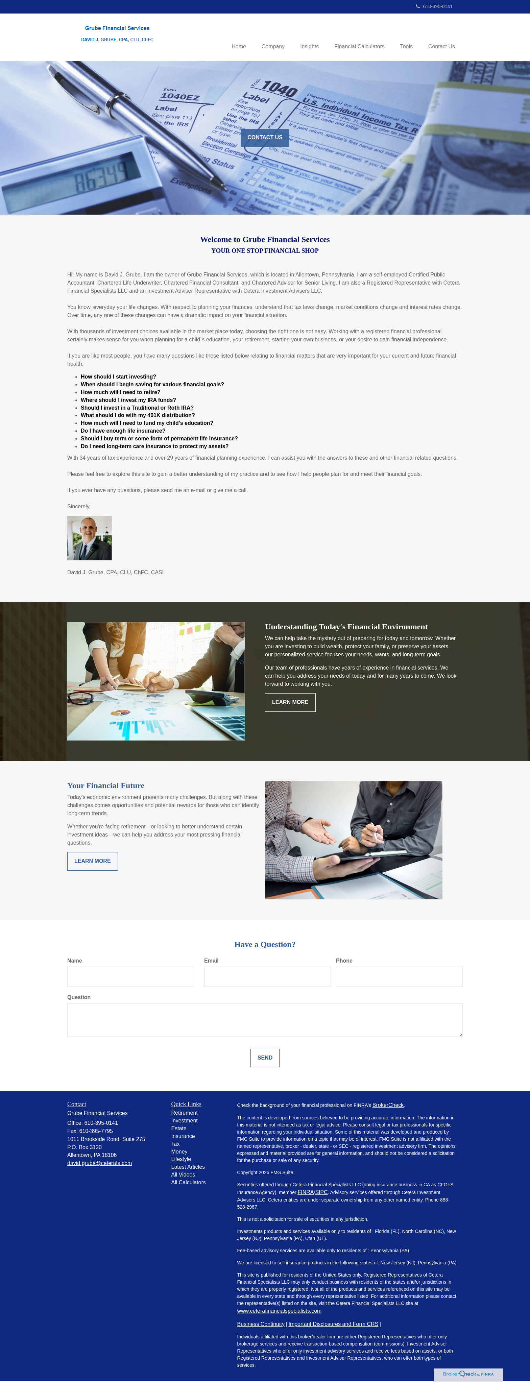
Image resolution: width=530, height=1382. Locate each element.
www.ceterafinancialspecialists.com (279, 1311)
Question (79, 997)
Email (211, 961)
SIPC (321, 1192)
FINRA (305, 1192)
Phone (344, 961)
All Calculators (188, 1183)
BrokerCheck (388, 1105)
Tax (175, 1144)
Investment (184, 1121)
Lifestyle (181, 1160)
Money (179, 1152)
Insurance (183, 1137)
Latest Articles (188, 1167)
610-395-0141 (434, 6)
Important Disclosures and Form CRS (333, 1324)
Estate (179, 1129)
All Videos (183, 1175)
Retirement (184, 1113)
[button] (267, 37)
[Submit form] (265, 1058)
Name (74, 961)
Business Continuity (261, 1324)
